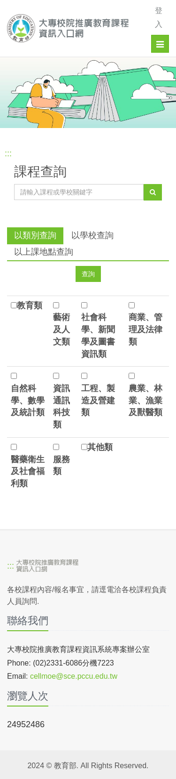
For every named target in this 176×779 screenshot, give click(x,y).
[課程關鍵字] (79, 192)
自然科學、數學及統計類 (28, 400)
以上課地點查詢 (43, 252)
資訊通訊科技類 (61, 406)
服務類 (61, 465)
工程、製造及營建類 (98, 400)
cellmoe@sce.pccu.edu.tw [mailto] (73, 676)
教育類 (29, 305)
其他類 (100, 447)
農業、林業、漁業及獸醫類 (145, 400)
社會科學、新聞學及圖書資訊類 (98, 335)
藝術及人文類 (61, 329)
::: (8, 153)
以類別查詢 (35, 235)
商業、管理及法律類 (145, 329)
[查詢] (153, 192)
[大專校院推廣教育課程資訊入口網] (71, 28)
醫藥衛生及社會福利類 (28, 471)
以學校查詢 (92, 235)
